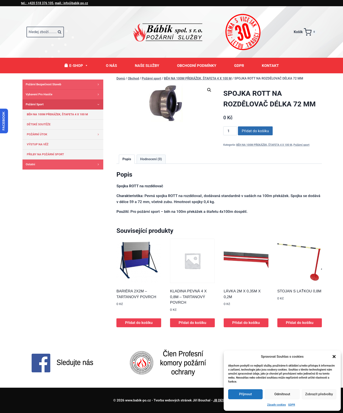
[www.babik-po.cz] (172, 32)
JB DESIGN (221, 400)
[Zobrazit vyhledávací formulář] (45, 32)
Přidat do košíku (255, 131)
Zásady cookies (276, 404)
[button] (334, 356)
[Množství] (230, 130)
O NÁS (111, 65)
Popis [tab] (126, 159)
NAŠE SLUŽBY (147, 65)
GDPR (291, 404)
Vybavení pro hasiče (63, 94)
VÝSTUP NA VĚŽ (38, 144)
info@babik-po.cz (71, 3)
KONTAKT (270, 65)
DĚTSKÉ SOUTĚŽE (39, 124)
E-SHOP (78, 65)
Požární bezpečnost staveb (63, 84)
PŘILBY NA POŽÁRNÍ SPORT (45, 154)
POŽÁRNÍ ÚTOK (64, 134)
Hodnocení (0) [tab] (151, 159)
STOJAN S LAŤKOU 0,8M (299, 291)
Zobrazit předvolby (319, 394)
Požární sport (301, 144)
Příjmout (245, 394)
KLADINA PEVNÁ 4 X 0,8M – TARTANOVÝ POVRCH (188, 297)
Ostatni (63, 164)
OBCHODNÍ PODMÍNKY (196, 65)
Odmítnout (282, 394)
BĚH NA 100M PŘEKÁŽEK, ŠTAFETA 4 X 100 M (264, 144)
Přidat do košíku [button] (139, 322)
